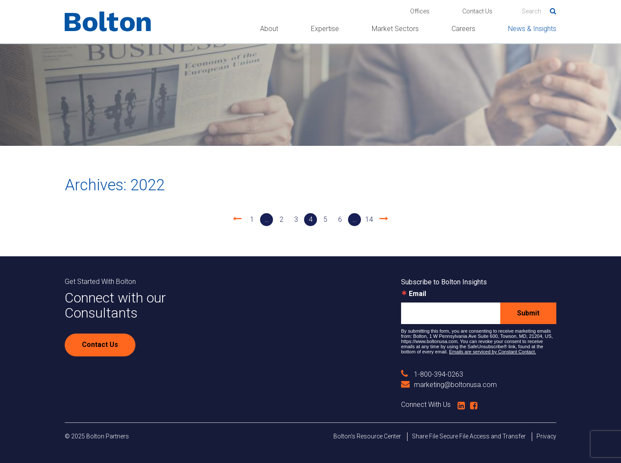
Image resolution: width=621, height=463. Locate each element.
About (269, 29)
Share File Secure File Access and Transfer (469, 436)
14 (369, 219)
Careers (463, 29)
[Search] (539, 11)
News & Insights (532, 29)
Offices (420, 11)
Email (417, 293)
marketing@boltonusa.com (449, 385)
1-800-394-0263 (432, 374)
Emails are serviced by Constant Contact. (492, 351)
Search (549, 9)
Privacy (546, 436)
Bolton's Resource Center (367, 436)
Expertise (325, 29)
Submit (528, 313)
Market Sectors (395, 29)
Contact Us (477, 11)
